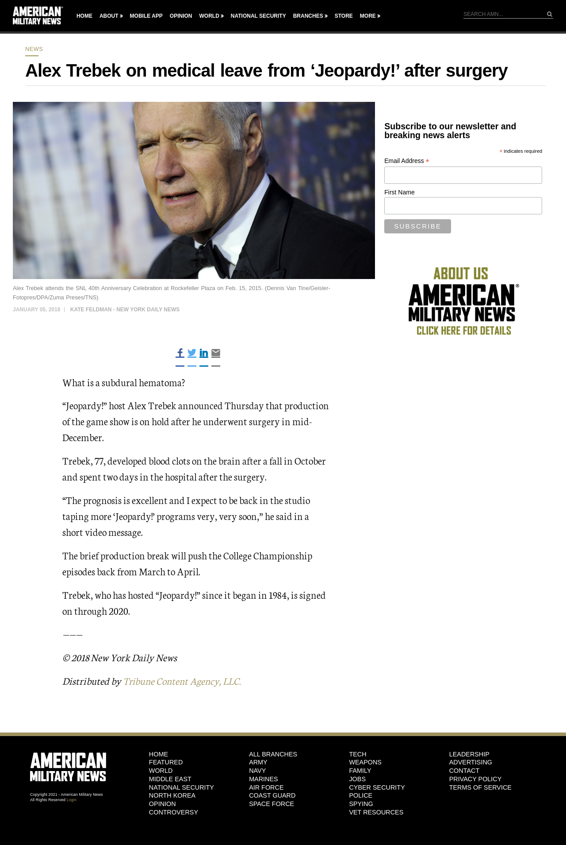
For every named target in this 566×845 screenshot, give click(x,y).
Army (258, 762)
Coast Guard (272, 795)
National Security (258, 16)
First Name (399, 192)
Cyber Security (377, 787)
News (34, 49)
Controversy (173, 811)
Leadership (469, 753)
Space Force (271, 803)
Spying (361, 803)
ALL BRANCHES (273, 753)
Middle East (170, 778)
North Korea (172, 795)
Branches (308, 16)
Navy (257, 770)
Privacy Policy (475, 778)
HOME (158, 753)
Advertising (470, 762)
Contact (464, 770)
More (368, 16)
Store (344, 16)
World (209, 16)
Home (84, 16)
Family (360, 770)
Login (71, 799)
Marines (263, 778)
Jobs (357, 778)
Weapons (365, 762)
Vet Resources (376, 811)
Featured (166, 762)
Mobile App (146, 16)
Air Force (266, 787)
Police (360, 795)
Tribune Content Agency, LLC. (184, 680)
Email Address (406, 161)
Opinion (181, 16)
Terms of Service (480, 787)
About (109, 16)
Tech (357, 753)
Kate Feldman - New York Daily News (125, 309)
